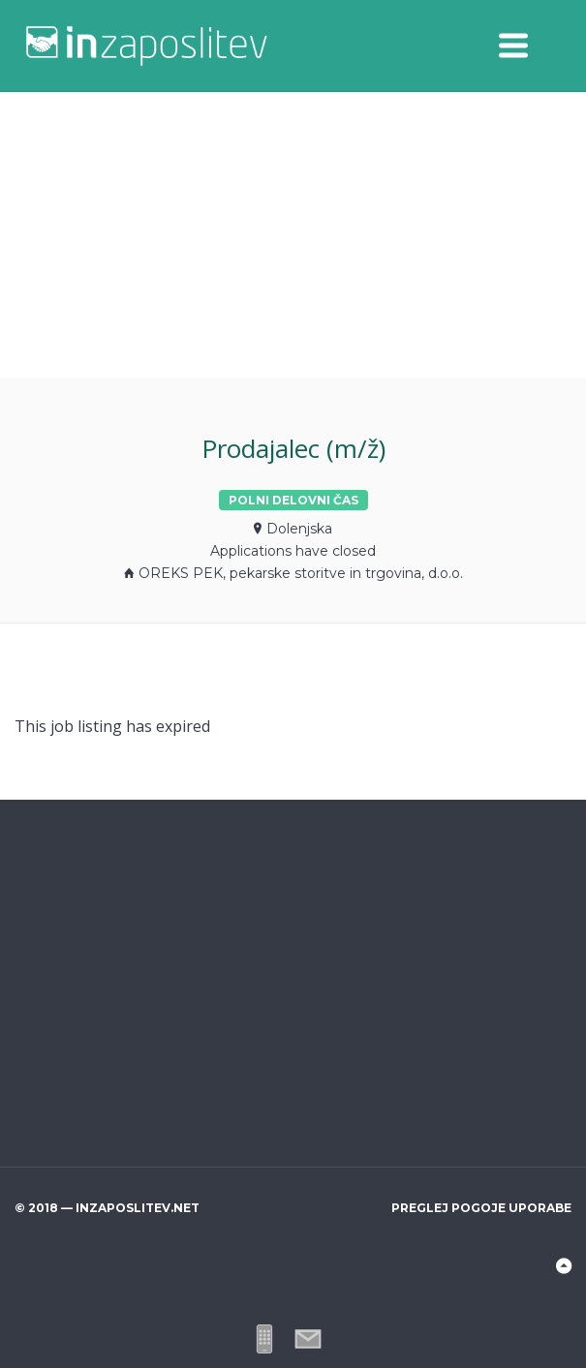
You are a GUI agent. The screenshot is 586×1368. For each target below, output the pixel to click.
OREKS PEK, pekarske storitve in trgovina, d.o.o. (301, 573)
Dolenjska (299, 528)
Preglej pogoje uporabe (481, 1208)
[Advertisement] (293, 235)
